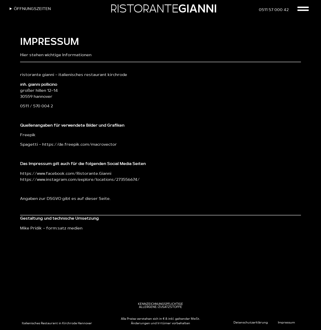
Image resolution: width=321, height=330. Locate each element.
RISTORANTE (163, 9)
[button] (160, 305)
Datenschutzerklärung (250, 322)
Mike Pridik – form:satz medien (51, 228)
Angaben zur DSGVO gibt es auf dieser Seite (65, 199)
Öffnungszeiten (32, 9)
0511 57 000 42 (274, 10)
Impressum (286, 322)
